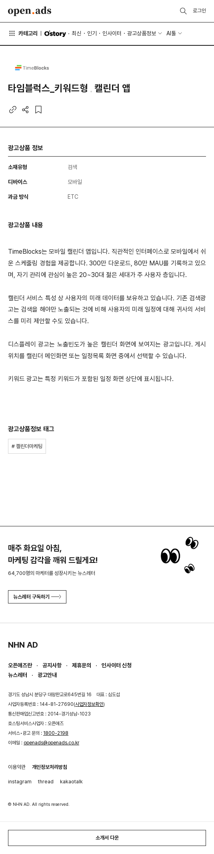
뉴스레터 (17, 675)
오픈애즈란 (20, 665)
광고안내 (47, 675)
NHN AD (23, 645)
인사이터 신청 (117, 665)
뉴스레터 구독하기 (37, 597)
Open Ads (29, 11)
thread (46, 782)
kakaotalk (71, 782)
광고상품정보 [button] (141, 33)
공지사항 (52, 665)
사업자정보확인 (89, 704)
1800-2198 (55, 733)
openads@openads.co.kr (51, 743)
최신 (76, 33)
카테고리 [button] (23, 33)
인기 (92, 33)
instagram (20, 782)
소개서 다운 (107, 838)
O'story (55, 34)
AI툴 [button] (171, 33)
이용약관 (17, 767)
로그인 (199, 11)
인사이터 (112, 33)
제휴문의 (81, 665)
